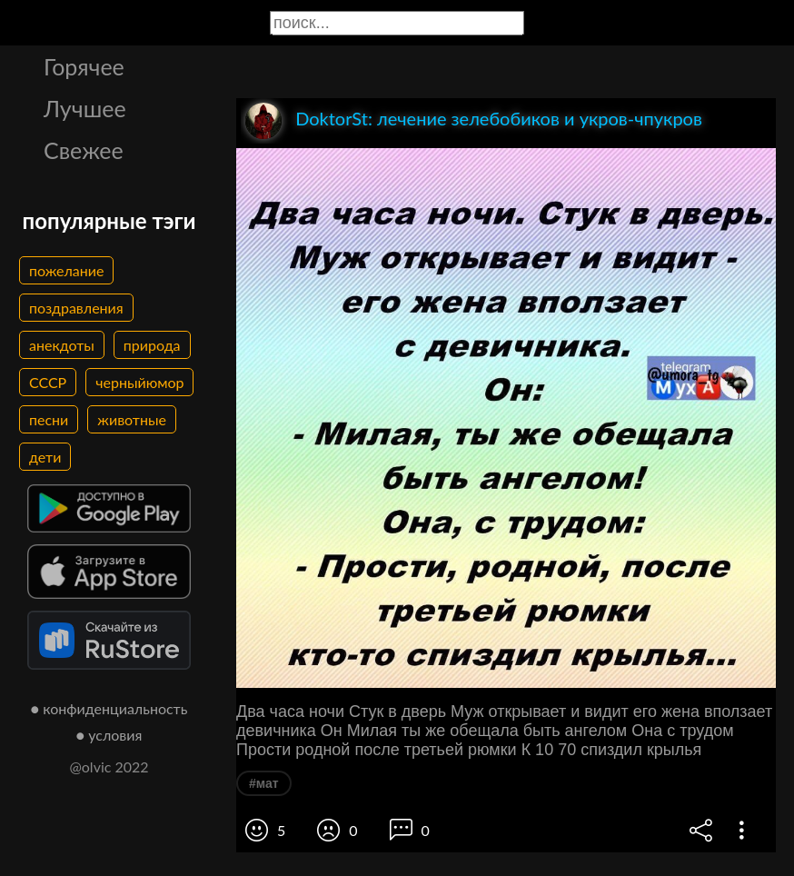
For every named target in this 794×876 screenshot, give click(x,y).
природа (152, 344)
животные (131, 419)
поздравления (76, 307)
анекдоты (61, 344)
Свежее (84, 150)
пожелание (66, 270)
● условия (109, 734)
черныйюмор (139, 382)
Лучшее (85, 108)
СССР (47, 382)
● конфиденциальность (109, 708)
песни (48, 419)
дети (45, 456)
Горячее (84, 66)
